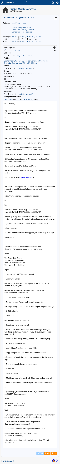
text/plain (8, 99)
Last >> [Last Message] (38, 36)
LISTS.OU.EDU (7, 461)
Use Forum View (19, 23)
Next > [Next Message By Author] (30, 41)
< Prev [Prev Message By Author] (22, 41)
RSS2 (54, 453)
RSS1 (47, 453)
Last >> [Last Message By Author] (38, 41)
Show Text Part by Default (23, 30)
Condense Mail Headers (22, 32)
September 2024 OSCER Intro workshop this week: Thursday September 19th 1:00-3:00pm (26, 62)
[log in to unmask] (12, 50)
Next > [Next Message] (30, 36)
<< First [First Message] (15, 36)
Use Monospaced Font (21, 27)
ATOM (40, 453)
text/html (28, 99)
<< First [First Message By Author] (15, 41)
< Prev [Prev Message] (22, 36)
